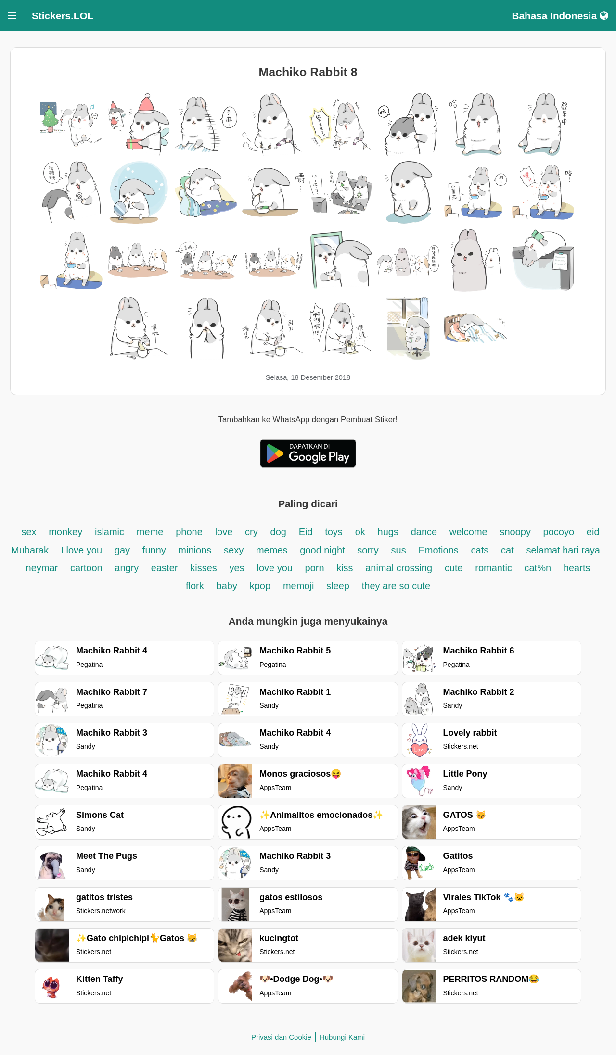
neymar (42, 568)
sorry (367, 550)
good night (323, 550)
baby (227, 585)
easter (164, 568)
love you (276, 568)
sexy (234, 550)
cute (455, 568)
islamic (109, 532)
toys (334, 532)
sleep (337, 585)
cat (507, 550)
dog (278, 532)
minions (194, 550)
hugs (388, 532)
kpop (260, 585)
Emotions (438, 550)
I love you (81, 550)
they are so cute (396, 585)
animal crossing (398, 568)
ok (360, 532)
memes (272, 550)
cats (480, 550)
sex (30, 532)
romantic (494, 568)
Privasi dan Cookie (281, 1037)
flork (195, 585)
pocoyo (559, 532)
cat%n (538, 568)
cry (251, 532)
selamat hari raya (563, 550)
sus (398, 550)
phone (189, 532)
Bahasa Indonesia (560, 15)
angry (128, 568)
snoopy (516, 532)
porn (316, 568)
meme (150, 532)
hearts (577, 568)
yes (237, 568)
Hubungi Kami (342, 1037)
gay (122, 550)
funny (155, 550)
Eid (307, 532)
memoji (298, 585)
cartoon (87, 568)
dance (425, 532)
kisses (203, 568)
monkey (65, 532)
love (224, 532)
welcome (468, 532)
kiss (346, 568)
